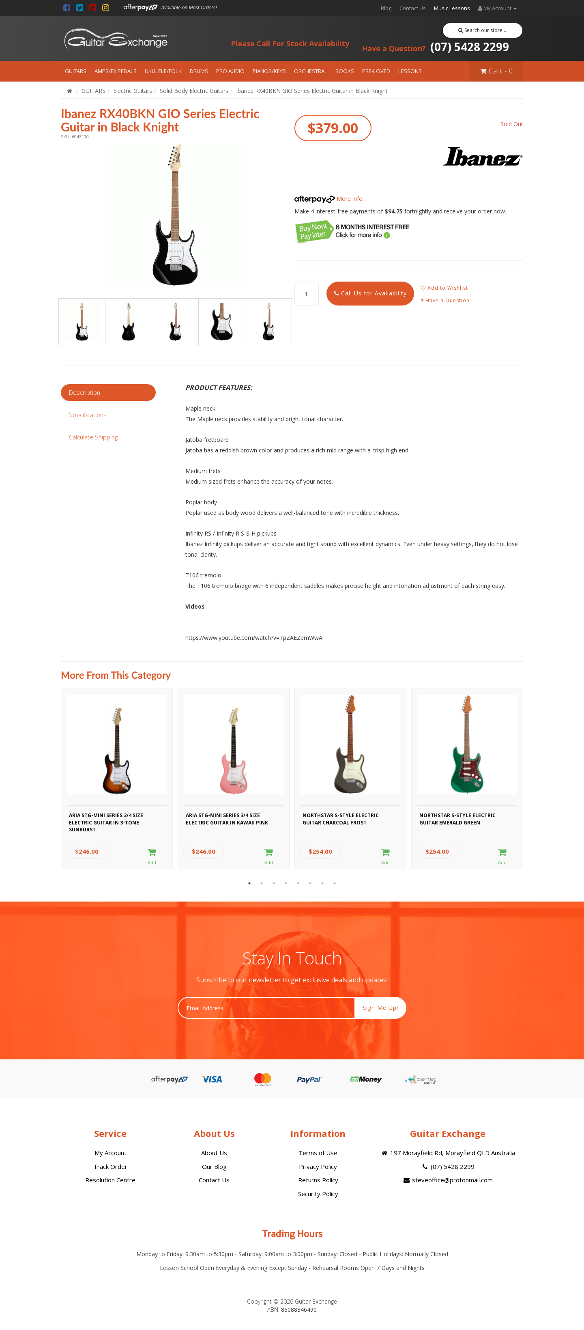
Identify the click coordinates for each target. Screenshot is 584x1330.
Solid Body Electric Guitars (194, 91)
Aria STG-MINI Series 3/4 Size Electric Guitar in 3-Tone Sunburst (106, 821)
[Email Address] (266, 1008)
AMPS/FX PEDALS (115, 71)
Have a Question (445, 300)
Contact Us (412, 8)
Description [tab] (84, 392)
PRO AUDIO (230, 71)
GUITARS (75, 71)
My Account (110, 1153)
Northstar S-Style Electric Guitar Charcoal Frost (341, 819)
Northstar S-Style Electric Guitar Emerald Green (457, 819)
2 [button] (262, 883)
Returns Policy (318, 1180)
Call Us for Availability (370, 293)
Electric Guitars (132, 91)
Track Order (110, 1166)
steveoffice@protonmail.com (448, 1180)
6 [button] (310, 883)
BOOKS (344, 71)
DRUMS (199, 71)
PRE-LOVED (376, 71)
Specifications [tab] (88, 415)
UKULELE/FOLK (163, 71)
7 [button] (322, 883)
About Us (214, 1153)
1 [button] (249, 883)
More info (328, 198)
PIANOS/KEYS (269, 71)
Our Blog (214, 1166)
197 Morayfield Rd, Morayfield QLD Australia (447, 1153)
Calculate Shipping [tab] (93, 437)
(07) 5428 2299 (435, 46)
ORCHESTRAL (310, 71)
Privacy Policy (318, 1166)
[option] (175, 215)
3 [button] (274, 883)
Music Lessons (452, 8)
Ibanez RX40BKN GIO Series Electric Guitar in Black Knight (312, 91)
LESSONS (410, 71)
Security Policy (318, 1194)
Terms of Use (317, 1153)
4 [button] (286, 883)
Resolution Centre (110, 1180)
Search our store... (482, 30)
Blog (386, 8)
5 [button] (298, 883)
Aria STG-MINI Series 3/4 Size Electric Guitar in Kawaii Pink (227, 819)
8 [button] (335, 883)
